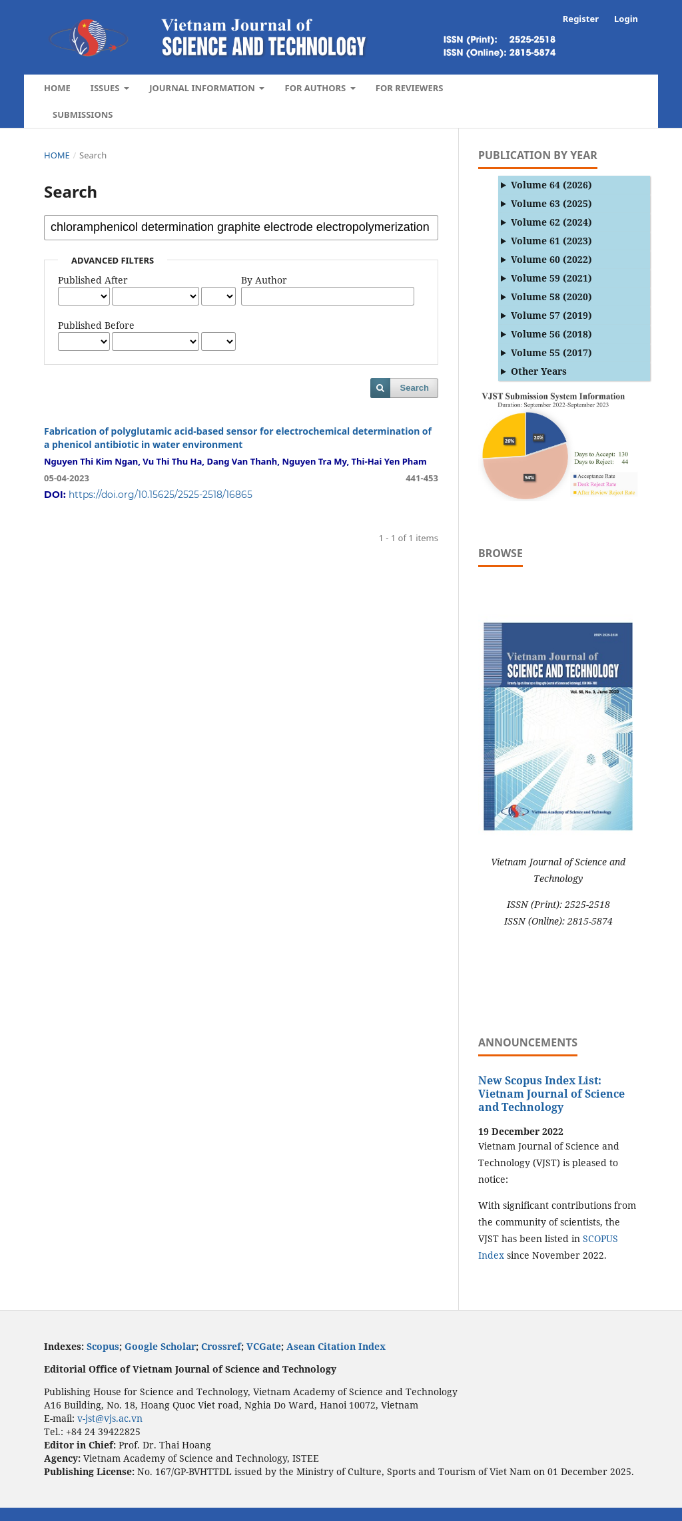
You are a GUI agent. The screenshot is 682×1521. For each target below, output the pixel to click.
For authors (316, 88)
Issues (106, 88)
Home (57, 88)
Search (414, 388)
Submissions (83, 114)
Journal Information (203, 88)
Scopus (103, 1346)
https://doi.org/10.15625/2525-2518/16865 (160, 495)
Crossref (221, 1346)
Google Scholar (160, 1346)
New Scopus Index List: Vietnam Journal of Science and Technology (551, 1093)
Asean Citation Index (336, 1346)
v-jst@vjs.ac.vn (110, 1418)
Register (581, 19)
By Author (264, 280)
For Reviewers (410, 88)
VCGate (263, 1346)
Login (626, 19)
